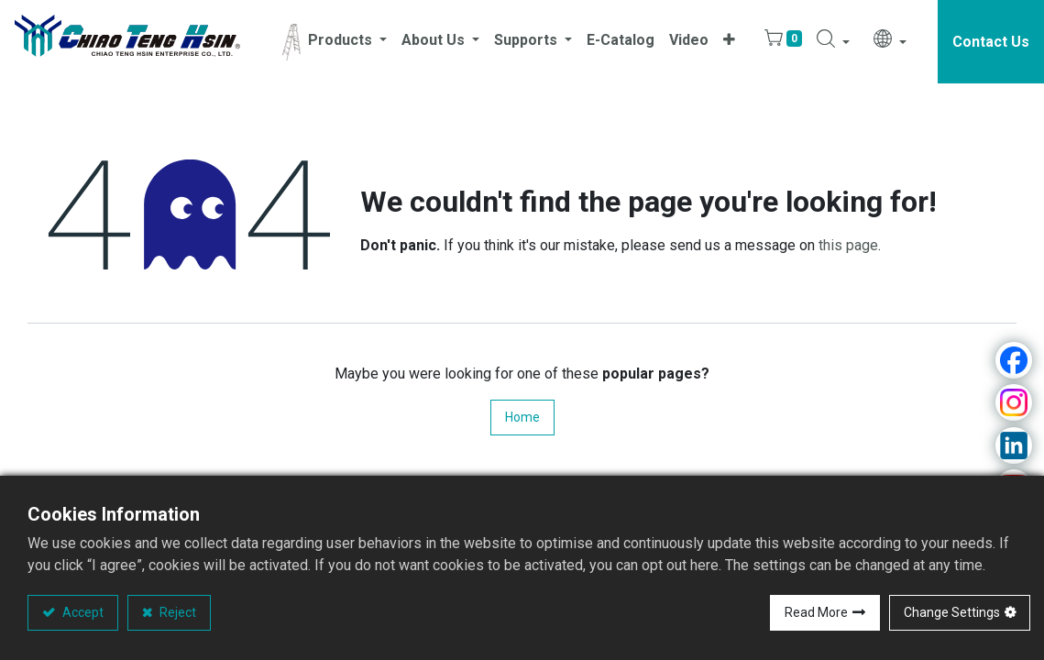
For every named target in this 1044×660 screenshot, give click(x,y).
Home (522, 417)
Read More (816, 612)
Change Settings (952, 612)
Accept (82, 612)
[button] (729, 41)
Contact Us (990, 41)
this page (848, 245)
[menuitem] (620, 41)
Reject (176, 612)
